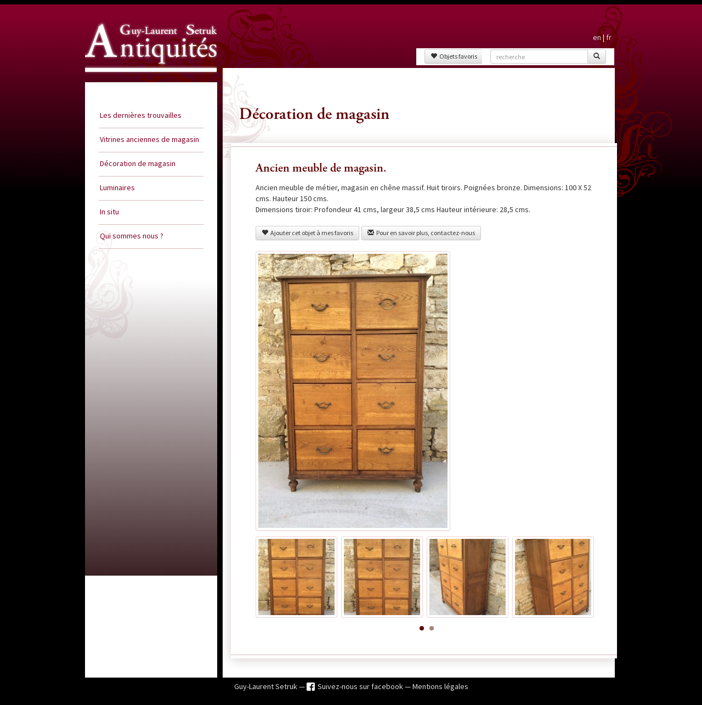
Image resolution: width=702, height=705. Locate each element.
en (597, 37)
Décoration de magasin (138, 163)
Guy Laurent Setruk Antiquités (146, 81)
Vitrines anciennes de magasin (149, 139)
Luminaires (117, 187)
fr (609, 37)
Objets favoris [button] (454, 56)
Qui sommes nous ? (131, 236)
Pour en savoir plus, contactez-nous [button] (421, 233)
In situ (109, 212)
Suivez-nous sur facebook (361, 686)
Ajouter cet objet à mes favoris (307, 233)
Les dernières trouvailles (141, 115)
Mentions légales (440, 686)
